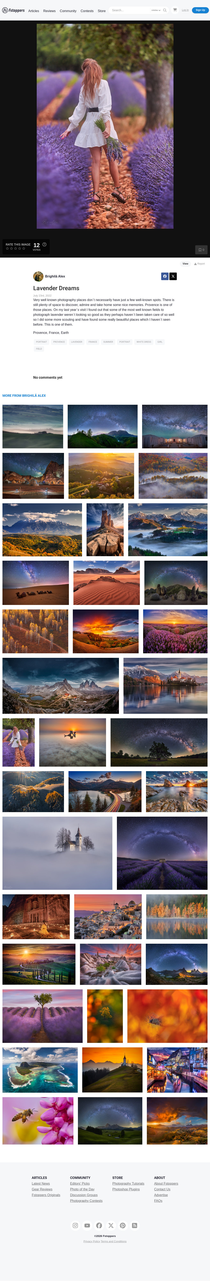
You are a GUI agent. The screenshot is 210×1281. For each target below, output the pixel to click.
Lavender (76, 342)
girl (160, 342)
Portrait (41, 342)
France (93, 342)
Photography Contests (86, 1201)
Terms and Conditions (114, 1241)
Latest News (41, 1183)
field (39, 349)
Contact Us (162, 1189)
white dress (144, 342)
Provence (59, 342)
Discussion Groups (84, 1195)
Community (68, 11)
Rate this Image (18, 244)
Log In (185, 10)
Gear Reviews (42, 1189)
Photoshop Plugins (126, 1189)
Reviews (49, 11)
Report (199, 263)
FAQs (158, 1201)
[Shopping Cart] (175, 10)
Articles (33, 11)
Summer (108, 342)
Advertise (161, 1195)
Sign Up (200, 10)
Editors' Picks (80, 1183)
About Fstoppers (166, 1183)
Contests (87, 11)
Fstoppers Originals (46, 1195)
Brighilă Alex (55, 276)
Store (102, 11)
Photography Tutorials (128, 1183)
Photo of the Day (82, 1189)
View (185, 263)
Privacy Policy (91, 1241)
